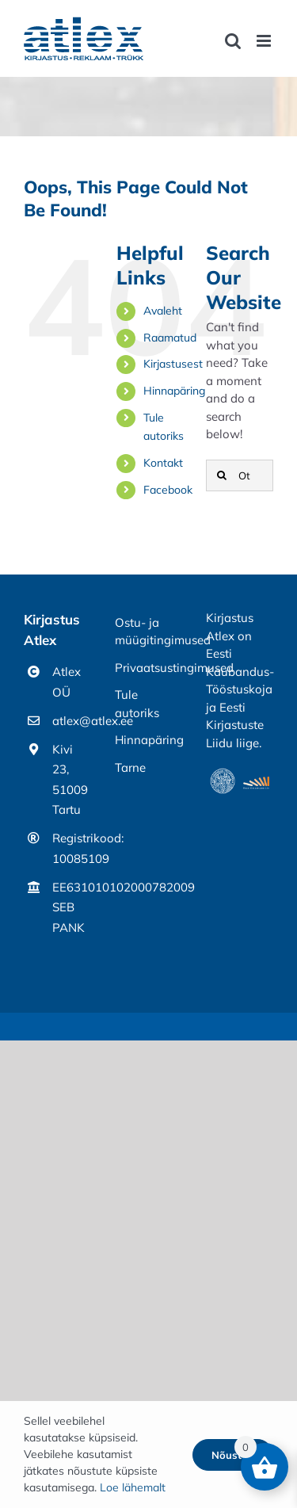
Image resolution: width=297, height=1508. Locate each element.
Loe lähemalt (133, 1487)
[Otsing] (239, 475)
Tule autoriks (137, 703)
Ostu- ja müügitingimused (148, 631)
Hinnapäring (174, 391)
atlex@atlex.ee (71, 720)
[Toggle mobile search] (233, 40)
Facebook (167, 490)
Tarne (130, 767)
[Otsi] (222, 475)
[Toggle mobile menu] (265, 40)
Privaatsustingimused (148, 667)
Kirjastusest (173, 364)
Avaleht (162, 311)
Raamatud (169, 337)
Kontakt (163, 463)
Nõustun (232, 1455)
